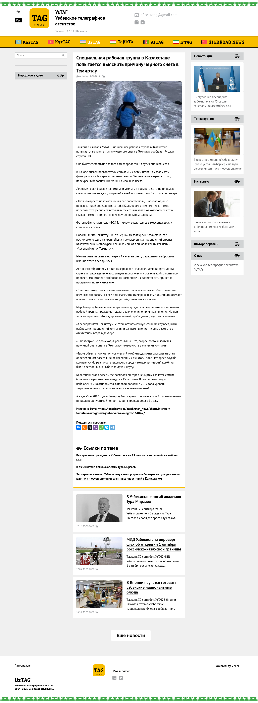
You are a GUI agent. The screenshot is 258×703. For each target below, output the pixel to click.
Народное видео (30, 75)
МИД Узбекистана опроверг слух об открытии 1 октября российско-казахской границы (153, 544)
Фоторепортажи (206, 244)
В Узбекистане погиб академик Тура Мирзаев (106, 467)
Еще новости (131, 635)
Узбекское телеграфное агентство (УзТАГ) (216, 267)
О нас (198, 255)
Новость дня (203, 56)
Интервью (201, 181)
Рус (18, 20)
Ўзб (18, 11)
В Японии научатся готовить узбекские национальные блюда (151, 587)
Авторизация (23, 665)
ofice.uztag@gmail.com (159, 15)
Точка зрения (204, 118)
